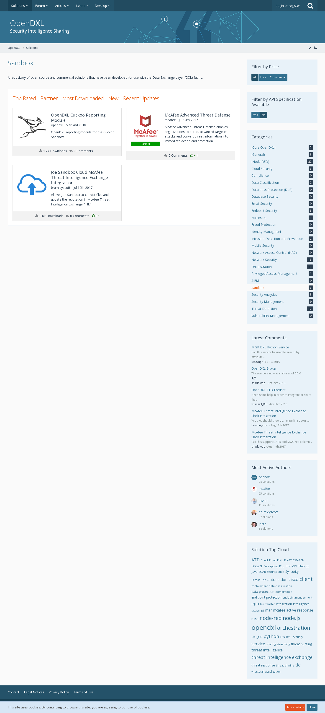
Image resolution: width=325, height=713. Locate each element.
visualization (273, 672)
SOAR (262, 572)
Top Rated (24, 98)
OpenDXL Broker (263, 368)
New (113, 98)
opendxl (264, 477)
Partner (49, 98)
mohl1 (263, 500)
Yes (255, 115)
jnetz (262, 524)
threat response (263, 665)
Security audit (275, 572)
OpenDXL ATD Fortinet (268, 390)
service (258, 643)
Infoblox (303, 566)
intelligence (301, 604)
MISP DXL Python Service (270, 347)
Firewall (257, 566)
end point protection (266, 597)
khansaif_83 (258, 404)
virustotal (257, 672)
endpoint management (297, 597)
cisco (293, 579)
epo (255, 603)
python (271, 636)
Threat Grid (258, 580)
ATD (255, 560)
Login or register (288, 5)
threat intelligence (267, 650)
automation (277, 579)
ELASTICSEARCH (294, 560)
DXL (280, 560)
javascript (257, 610)
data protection (262, 591)
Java (254, 571)
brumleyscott (260, 425)
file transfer (267, 604)
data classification (280, 586)
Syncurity (292, 571)
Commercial (278, 77)
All (254, 77)
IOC (281, 566)
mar (268, 610)
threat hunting (301, 644)
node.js (291, 618)
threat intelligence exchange (281, 657)
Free (263, 77)
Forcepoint (271, 566)
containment (259, 586)
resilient (286, 637)
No (264, 115)
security (298, 637)
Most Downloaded (83, 98)
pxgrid (256, 636)
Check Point (268, 560)
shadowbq (258, 383)
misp (254, 619)
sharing (271, 644)
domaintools (283, 592)
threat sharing (285, 665)
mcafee (264, 488)
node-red (271, 618)
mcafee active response (293, 610)
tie (298, 665)
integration (284, 604)
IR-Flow (291, 566)
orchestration (293, 627)
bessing (256, 362)
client (306, 579)
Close (312, 707)
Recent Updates (141, 98)
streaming (283, 644)
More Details (295, 707)
